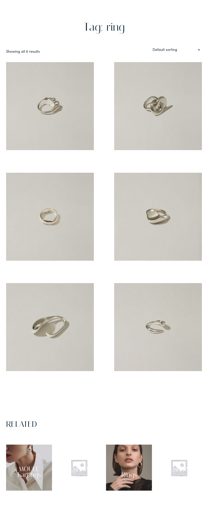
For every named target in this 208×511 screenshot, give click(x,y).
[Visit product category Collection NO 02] (179, 468)
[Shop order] (176, 50)
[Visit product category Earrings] (29, 468)
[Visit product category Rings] (129, 468)
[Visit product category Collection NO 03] (79, 468)
